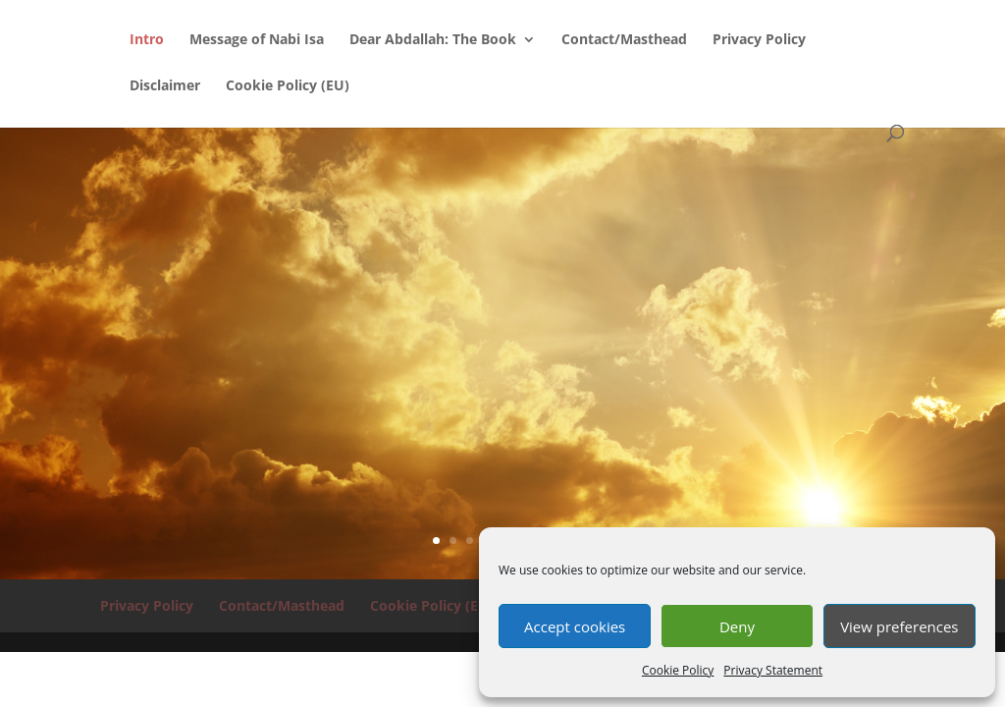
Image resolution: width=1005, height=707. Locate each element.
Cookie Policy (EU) (287, 86)
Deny (737, 626)
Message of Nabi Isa (256, 40)
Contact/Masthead (624, 40)
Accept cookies (574, 626)
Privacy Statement (772, 670)
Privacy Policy (759, 40)
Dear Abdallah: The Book (432, 40)
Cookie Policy (678, 670)
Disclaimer (165, 86)
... (502, 415)
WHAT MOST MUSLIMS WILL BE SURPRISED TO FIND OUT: (502, 315)
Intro (147, 40)
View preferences (899, 626)
